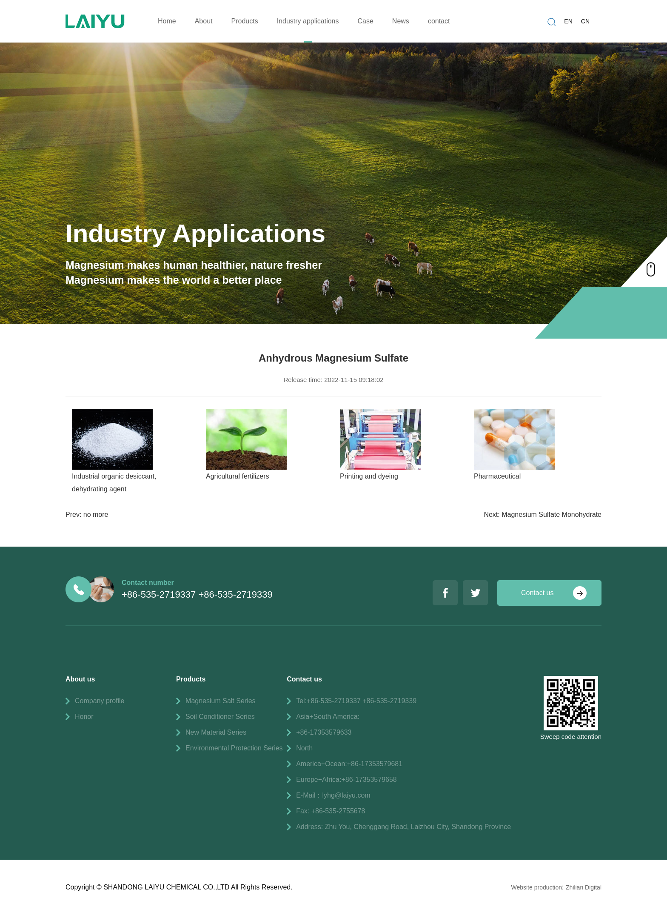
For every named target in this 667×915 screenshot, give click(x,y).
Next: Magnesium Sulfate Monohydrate (542, 514)
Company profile (100, 700)
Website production (536, 887)
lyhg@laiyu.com (346, 795)
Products (244, 21)
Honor (84, 716)
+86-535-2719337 (159, 594)
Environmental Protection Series (234, 748)
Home (167, 21)
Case (365, 21)
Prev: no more (87, 514)
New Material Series (215, 732)
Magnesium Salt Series (220, 700)
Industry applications (308, 21)
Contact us (537, 592)
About (204, 21)
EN (568, 21)
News (400, 21)
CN (585, 21)
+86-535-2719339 (235, 594)
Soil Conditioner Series (220, 716)
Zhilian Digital (583, 887)
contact (439, 21)
